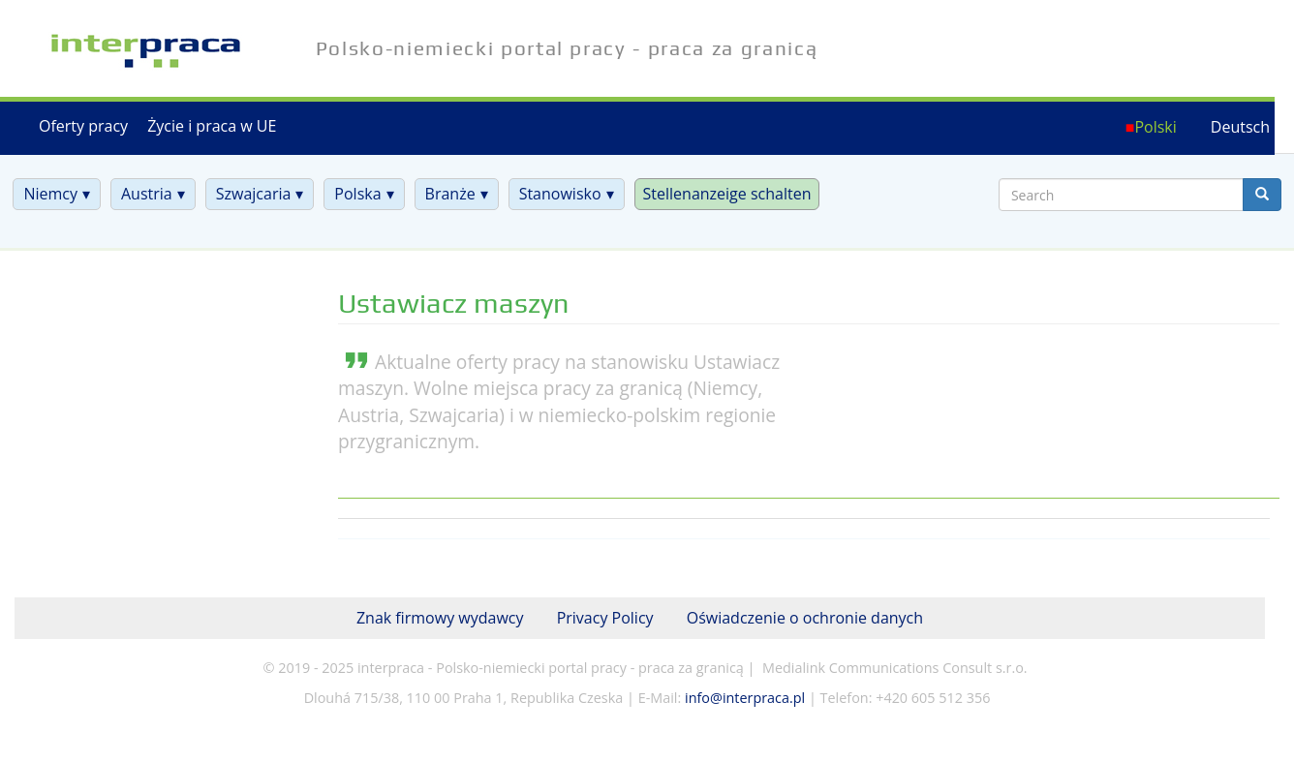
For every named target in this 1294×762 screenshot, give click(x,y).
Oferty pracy (83, 126)
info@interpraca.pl (745, 697)
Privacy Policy (605, 617)
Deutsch (1240, 126)
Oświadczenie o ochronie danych (805, 617)
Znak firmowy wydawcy (440, 617)
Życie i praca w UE (211, 126)
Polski (1155, 126)
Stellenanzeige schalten (727, 193)
